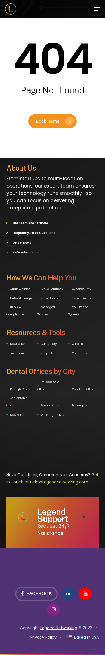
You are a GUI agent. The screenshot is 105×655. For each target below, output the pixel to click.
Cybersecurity (81, 288)
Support (46, 352)
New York (16, 414)
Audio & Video (20, 288)
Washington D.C (52, 414)
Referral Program (26, 252)
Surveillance (49, 297)
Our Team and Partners (30, 223)
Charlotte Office (83, 388)
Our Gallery (49, 343)
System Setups (82, 297)
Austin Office (50, 404)
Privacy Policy (43, 636)
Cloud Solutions (52, 288)
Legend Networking (58, 626)
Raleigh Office (20, 388)
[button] (97, 9)
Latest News (22, 242)
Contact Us (79, 352)
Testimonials (19, 352)
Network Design (21, 297)
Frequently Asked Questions (34, 232)
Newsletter (17, 343)
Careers (77, 343)
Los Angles (79, 404)
